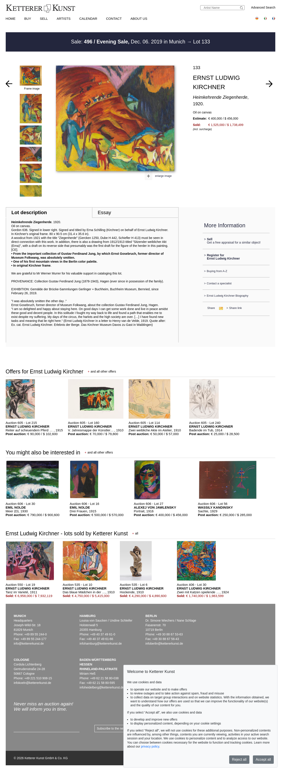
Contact (114, 18)
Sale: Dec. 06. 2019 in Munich (129, 42)
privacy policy (150, 746)
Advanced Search (263, 7)
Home (11, 18)
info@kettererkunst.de (29, 643)
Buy (27, 18)
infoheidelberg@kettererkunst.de (101, 687)
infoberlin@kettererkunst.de (164, 643)
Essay (104, 212)
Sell (44, 18)
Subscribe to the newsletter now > (120, 728)
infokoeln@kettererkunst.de (32, 683)
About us (138, 18)
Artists (63, 18)
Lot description (29, 212)
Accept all (263, 759)
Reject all (239, 759)
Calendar (88, 18)
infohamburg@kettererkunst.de (100, 643)
